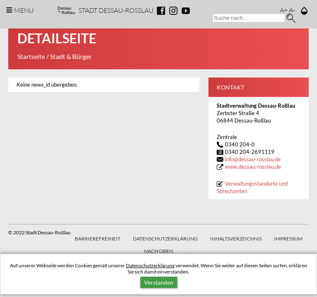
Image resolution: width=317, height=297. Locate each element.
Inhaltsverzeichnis (236, 239)
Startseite (31, 56)
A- (292, 10)
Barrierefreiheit (98, 239)
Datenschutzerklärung (150, 265)
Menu (24, 10)
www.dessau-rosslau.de (253, 167)
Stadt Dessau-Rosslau (116, 10)
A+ (284, 10)
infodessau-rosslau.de (253, 159)
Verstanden (158, 282)
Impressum (288, 239)
